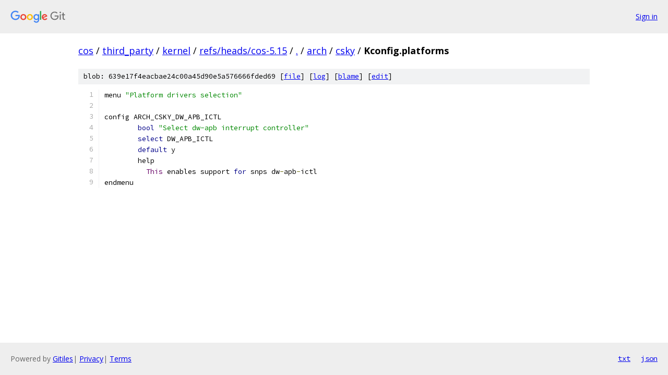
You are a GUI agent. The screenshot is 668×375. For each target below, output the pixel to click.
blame (348, 76)
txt (624, 358)
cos (85, 50)
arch (317, 50)
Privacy (91, 359)
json (649, 358)
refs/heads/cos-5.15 (243, 50)
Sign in (647, 16)
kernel (176, 50)
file (292, 76)
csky (345, 50)
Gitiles (63, 359)
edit (380, 76)
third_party (127, 50)
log (319, 76)
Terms (121, 359)
